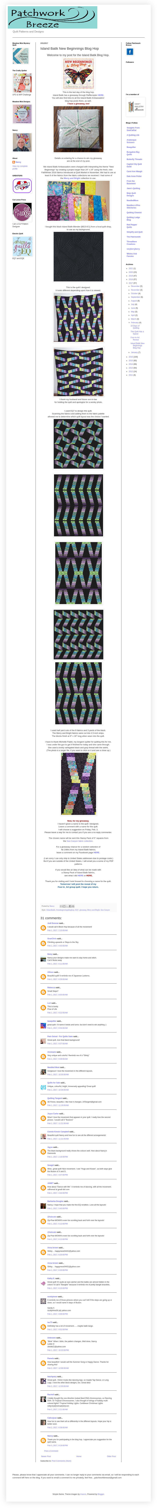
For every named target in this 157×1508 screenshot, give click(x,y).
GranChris (52, 939)
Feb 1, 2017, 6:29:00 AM (57, 979)
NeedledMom (132, 200)
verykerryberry (133, 249)
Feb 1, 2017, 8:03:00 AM (57, 995)
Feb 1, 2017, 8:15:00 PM (57, 1288)
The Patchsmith (134, 237)
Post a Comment (51, 1451)
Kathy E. (51, 1278)
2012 (131, 371)
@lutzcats (51, 1217)
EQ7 (77, 910)
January (134, 352)
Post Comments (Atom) (61, 1461)
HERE (96, 852)
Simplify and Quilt (135, 232)
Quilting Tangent (54, 1098)
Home (78, 1456)
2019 (131, 276)
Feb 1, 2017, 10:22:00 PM (58, 1350)
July (133, 304)
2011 (131, 375)
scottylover (52, 1297)
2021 (131, 268)
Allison (50, 972)
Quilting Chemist (134, 213)
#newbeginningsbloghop (65, 910)
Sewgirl (50, 1165)
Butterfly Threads (134, 159)
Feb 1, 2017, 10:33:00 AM (58, 1074)
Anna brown (52, 1248)
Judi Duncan (53, 923)
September (136, 297)
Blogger (101, 1494)
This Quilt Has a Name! (137, 332)
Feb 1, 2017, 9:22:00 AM (57, 1013)
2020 (131, 272)
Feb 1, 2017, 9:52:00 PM (57, 1329)
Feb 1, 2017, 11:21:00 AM (58, 1123)
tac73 (49, 1322)
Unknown (51, 1338)
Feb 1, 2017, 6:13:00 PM (57, 1239)
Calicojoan (52, 1418)
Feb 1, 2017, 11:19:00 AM (58, 1105)
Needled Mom (53, 1067)
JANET (50, 1183)
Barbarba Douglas (55, 1201)
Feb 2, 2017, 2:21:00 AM (57, 1409)
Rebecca (51, 987)
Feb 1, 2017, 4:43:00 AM (57, 946)
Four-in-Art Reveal (135, 338)
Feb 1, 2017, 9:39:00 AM (57, 1059)
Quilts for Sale (53, 1083)
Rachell (50, 1395)
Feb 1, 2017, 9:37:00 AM (57, 1044)
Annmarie (51, 1052)
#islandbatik (50, 910)
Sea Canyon (105, 910)
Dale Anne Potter (134, 176)
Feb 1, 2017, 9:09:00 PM (57, 1314)
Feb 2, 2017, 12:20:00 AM (58, 1386)
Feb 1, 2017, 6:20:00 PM (57, 1255)
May (133, 312)
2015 (131, 361)
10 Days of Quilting (135, 327)
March (134, 319)
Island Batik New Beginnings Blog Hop (137, 345)
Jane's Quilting (133, 188)
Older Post (111, 1456)
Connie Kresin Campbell (58, 1132)
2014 (131, 364)
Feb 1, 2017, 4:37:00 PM (57, 1175)
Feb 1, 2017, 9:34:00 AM (57, 1028)
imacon (83, 1494)
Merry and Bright (93, 910)
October (134, 293)
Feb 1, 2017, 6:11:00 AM (57, 964)
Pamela (50, 1358)
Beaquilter (131, 147)
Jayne (50, 1147)
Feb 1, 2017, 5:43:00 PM (57, 1208)
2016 (131, 357)
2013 (131, 368)
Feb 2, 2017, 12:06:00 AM (58, 1368)
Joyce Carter (53, 1114)
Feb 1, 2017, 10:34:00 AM (58, 1090)
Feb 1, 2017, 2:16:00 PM (57, 1157)
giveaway (82, 910)
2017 (131, 283)
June (133, 308)
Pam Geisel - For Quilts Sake (60, 1036)
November (135, 290)
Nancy (50, 1436)
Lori (49, 1003)
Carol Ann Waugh (134, 171)
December (135, 286)
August (134, 301)
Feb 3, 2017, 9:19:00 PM (57, 1445)
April (133, 315)
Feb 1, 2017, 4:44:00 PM (57, 1193)
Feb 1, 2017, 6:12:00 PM (57, 1224)
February (135, 322)
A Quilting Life (133, 135)
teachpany (52, 1377)
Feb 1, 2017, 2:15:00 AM (57, 930)
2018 (131, 279)
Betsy (50, 954)
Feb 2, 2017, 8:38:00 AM (57, 1427)
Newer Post (46, 1456)
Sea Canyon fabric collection (80, 841)
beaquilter (51, 1021)
